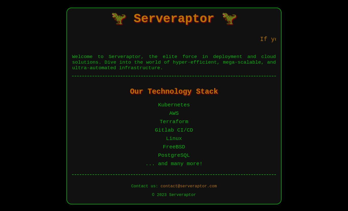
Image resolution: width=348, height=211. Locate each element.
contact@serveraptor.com (188, 186)
